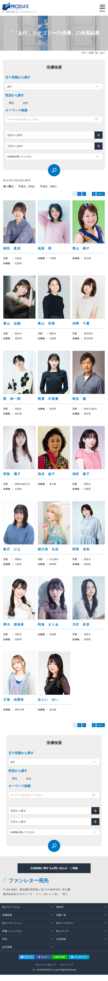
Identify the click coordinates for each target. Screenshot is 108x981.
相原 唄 (45, 249)
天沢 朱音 (81, 629)
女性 (25, 102)
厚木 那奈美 (13, 629)
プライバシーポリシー (45, 971)
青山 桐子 (81, 249)
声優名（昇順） (27, 186)
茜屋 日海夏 (48, 401)
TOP (83, 53)
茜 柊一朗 (12, 401)
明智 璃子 (12, 477)
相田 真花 (12, 249)
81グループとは (11, 913)
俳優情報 (7, 921)
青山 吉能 (12, 325)
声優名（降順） (49, 186)
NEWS (60, 913)
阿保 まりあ (48, 629)
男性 (11, 102)
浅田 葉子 (81, 477)
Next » (100, 194)
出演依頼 (61, 945)
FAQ (4, 945)
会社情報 (7, 953)
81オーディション (12, 929)
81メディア (62, 937)
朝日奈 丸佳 (48, 553)
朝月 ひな (12, 553)
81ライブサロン (65, 929)
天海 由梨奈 (13, 705)
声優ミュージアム (12, 937)
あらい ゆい (48, 705)
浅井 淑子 (46, 477)
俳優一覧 (93, 53)
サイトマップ (66, 971)
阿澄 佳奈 (81, 553)
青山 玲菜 (46, 325)
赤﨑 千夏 (81, 325)
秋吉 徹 (79, 401)
